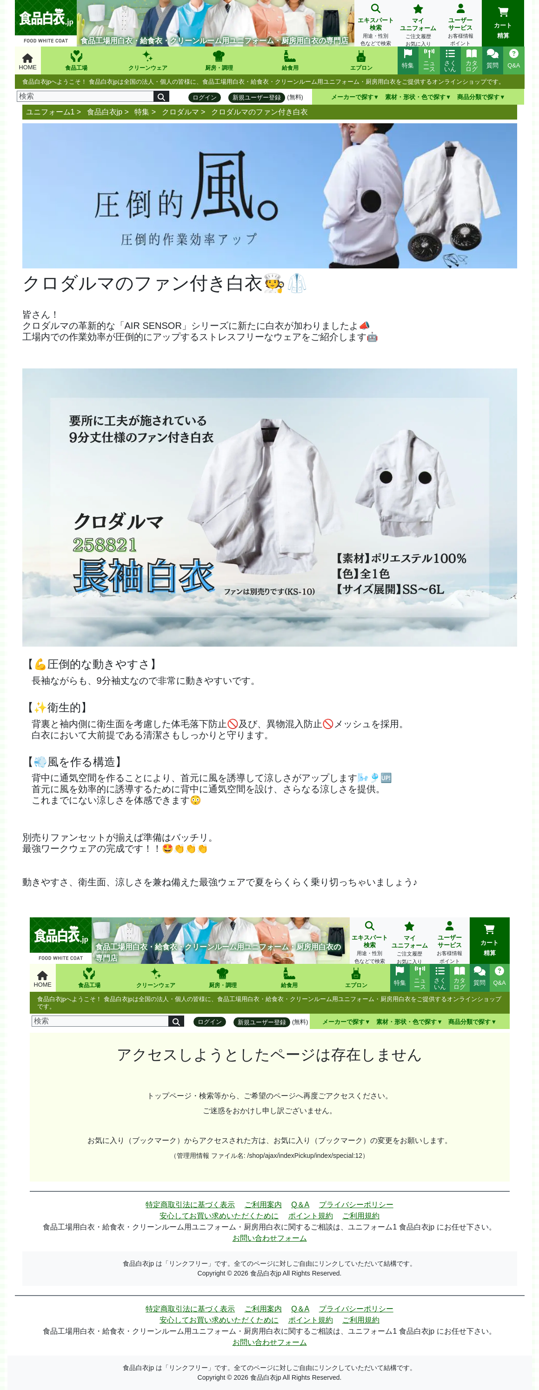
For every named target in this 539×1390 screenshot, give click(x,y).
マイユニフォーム (418, 26)
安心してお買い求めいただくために (219, 1216)
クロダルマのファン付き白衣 (259, 112)
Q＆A (300, 1205)
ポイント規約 (310, 1216)
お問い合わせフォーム (270, 1238)
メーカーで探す (352, 97)
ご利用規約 (360, 1216)
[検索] (85, 96)
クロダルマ (180, 112)
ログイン (205, 97)
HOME (28, 62)
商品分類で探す (478, 97)
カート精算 (503, 23)
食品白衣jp (104, 112)
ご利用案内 (263, 1205)
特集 (141, 112)
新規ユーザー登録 (257, 97)
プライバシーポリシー (356, 1205)
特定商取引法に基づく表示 (190, 1205)
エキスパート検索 (375, 26)
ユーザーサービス (460, 26)
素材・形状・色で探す (415, 97)
